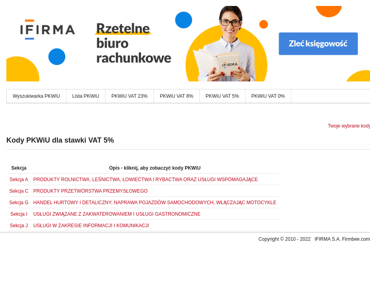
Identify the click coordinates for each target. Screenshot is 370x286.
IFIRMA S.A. (328, 239)
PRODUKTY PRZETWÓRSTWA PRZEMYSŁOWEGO (90, 191)
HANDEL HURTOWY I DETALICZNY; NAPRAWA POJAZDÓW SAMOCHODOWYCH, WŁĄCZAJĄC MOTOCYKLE (155, 202)
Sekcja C (18, 191)
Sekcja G (19, 202)
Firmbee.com (356, 239)
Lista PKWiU (85, 96)
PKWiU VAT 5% (222, 96)
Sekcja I (18, 214)
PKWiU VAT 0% (268, 96)
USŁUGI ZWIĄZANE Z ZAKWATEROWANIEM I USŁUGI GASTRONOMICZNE (117, 214)
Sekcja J (19, 225)
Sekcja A (19, 179)
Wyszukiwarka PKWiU (36, 96)
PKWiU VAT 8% (176, 96)
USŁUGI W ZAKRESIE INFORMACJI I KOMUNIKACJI (91, 225)
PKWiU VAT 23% (129, 96)
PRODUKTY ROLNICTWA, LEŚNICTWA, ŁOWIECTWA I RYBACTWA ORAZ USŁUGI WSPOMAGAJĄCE (145, 179)
